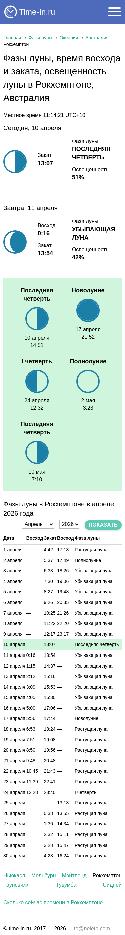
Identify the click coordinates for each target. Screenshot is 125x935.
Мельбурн (43, 875)
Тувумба (66, 885)
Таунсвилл (16, 885)
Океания (68, 37)
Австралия (96, 37)
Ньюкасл (14, 875)
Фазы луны (40, 37)
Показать (103, 525)
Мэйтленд (74, 875)
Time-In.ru (37, 11)
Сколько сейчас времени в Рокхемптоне (53, 902)
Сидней (112, 885)
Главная (12, 37)
